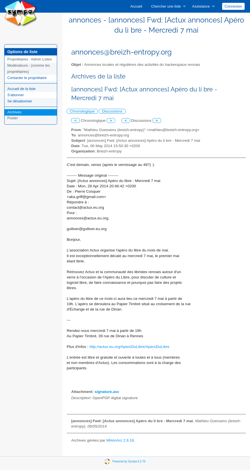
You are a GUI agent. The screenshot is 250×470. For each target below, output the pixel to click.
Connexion (233, 6)
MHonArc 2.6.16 (120, 440)
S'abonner (15, 95)
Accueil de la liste (21, 89)
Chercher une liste (166, 6)
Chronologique (82, 111)
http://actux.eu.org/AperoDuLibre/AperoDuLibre (129, 347)
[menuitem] (136, 6)
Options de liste (22, 52)
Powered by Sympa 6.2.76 (128, 461)
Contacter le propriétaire (26, 78)
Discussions (112, 111)
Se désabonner (19, 101)
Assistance (201, 6)
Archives (14, 112)
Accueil (136, 6)
